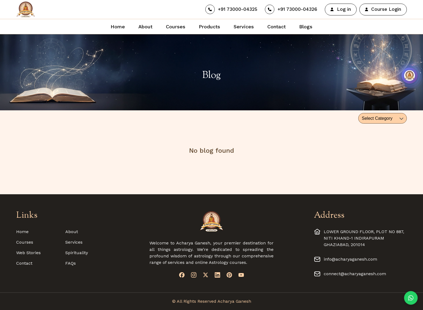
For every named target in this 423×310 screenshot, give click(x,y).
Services (74, 242)
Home (22, 231)
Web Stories (28, 252)
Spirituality (76, 252)
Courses (24, 242)
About (71, 231)
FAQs (70, 263)
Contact (24, 263)
